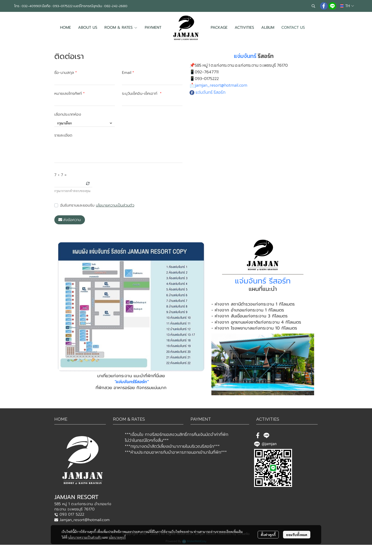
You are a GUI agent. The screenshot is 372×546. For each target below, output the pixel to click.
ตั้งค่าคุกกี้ (268, 534)
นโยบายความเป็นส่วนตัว (115, 205)
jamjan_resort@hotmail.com (221, 85)
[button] (313, 6)
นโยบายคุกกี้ (117, 537)
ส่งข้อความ (69, 220)
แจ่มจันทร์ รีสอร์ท (210, 92)
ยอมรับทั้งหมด (296, 534)
